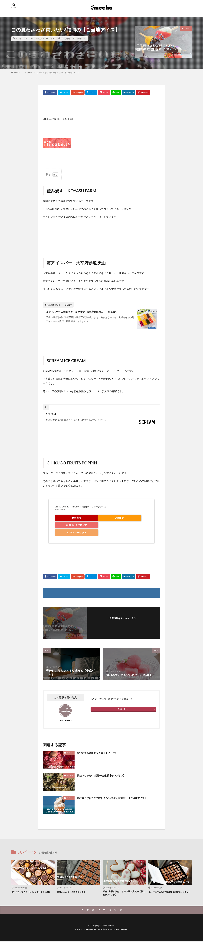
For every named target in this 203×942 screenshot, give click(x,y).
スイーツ (52, 38)
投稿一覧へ (122, 709)
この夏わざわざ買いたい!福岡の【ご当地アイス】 (58, 72)
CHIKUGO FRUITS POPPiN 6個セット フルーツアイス (80, 506)
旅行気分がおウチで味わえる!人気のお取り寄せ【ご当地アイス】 (116, 800)
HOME (17, 72)
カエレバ (66, 509)
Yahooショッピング (76, 524)
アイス (74, 38)
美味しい (81, 38)
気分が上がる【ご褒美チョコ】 (73, 891)
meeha (111, 926)
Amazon (119, 517)
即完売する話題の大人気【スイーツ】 (101, 753)
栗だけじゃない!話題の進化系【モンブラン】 (106, 775)
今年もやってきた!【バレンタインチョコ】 (31, 893)
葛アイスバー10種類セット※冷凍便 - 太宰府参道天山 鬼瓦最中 (88, 311)
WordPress (123, 930)
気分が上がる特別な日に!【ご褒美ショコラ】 (169, 893)
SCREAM (52, 414)
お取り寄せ (65, 38)
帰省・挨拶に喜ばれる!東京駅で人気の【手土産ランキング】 (123, 893)
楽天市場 (76, 517)
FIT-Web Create (93, 930)
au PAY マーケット (76, 532)
